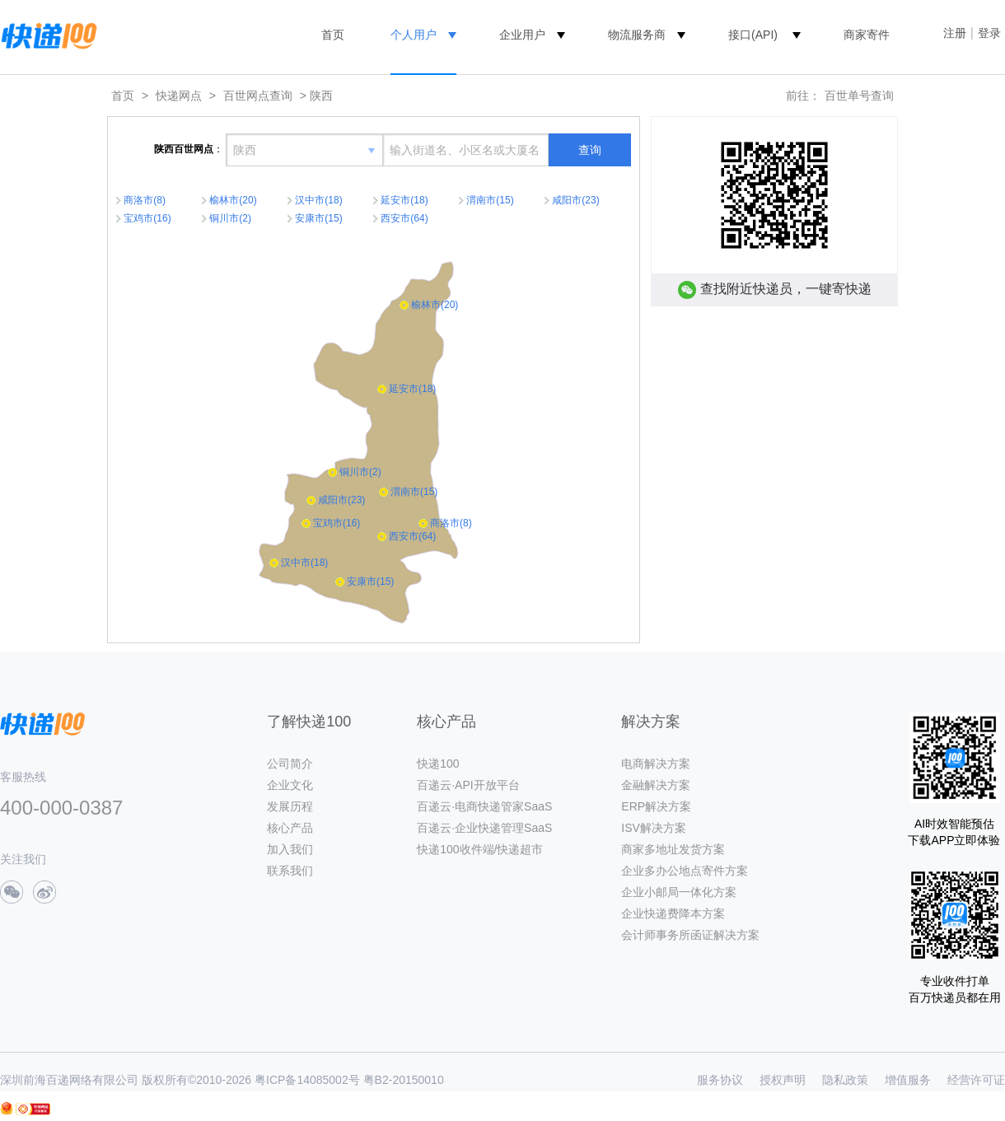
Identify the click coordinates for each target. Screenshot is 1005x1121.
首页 (332, 34)
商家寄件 (867, 34)
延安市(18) (404, 200)
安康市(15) (318, 218)
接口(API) (753, 34)
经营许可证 (976, 1079)
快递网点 (179, 95)
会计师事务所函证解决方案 (690, 934)
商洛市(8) (145, 200)
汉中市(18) (318, 200)
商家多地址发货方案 (673, 849)
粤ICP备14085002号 (307, 1079)
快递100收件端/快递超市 (480, 849)
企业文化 (290, 785)
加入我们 (290, 849)
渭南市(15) (489, 200)
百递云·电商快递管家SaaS (484, 806)
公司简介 (290, 763)
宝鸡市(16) (147, 218)
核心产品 (290, 827)
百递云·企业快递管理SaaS (484, 827)
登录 (989, 33)
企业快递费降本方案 (673, 913)
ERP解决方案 (656, 806)
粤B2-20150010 (403, 1079)
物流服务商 (637, 34)
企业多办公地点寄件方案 (684, 870)
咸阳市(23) (575, 200)
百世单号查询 (859, 95)
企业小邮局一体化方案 (678, 892)
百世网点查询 (257, 95)
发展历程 (290, 806)
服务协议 (720, 1079)
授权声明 (783, 1079)
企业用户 (522, 34)
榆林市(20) (232, 200)
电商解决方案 (655, 763)
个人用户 (413, 34)
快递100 (438, 763)
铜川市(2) (230, 218)
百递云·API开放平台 (468, 785)
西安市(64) (404, 218)
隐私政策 (845, 1079)
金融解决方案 (655, 785)
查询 (589, 149)
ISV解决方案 (653, 827)
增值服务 (908, 1079)
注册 (954, 33)
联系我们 (290, 870)
